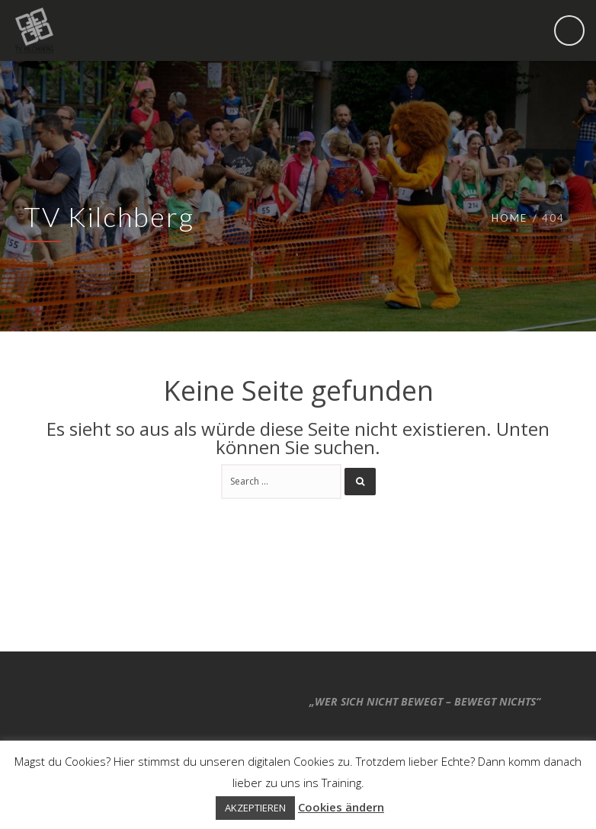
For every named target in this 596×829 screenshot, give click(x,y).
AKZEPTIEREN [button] (255, 808)
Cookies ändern (341, 807)
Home (509, 218)
